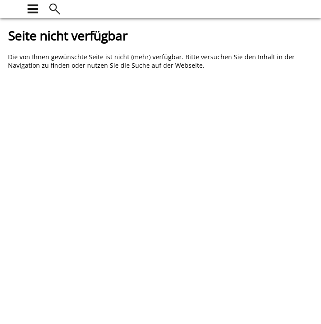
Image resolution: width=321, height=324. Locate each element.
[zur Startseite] (13, 8)
